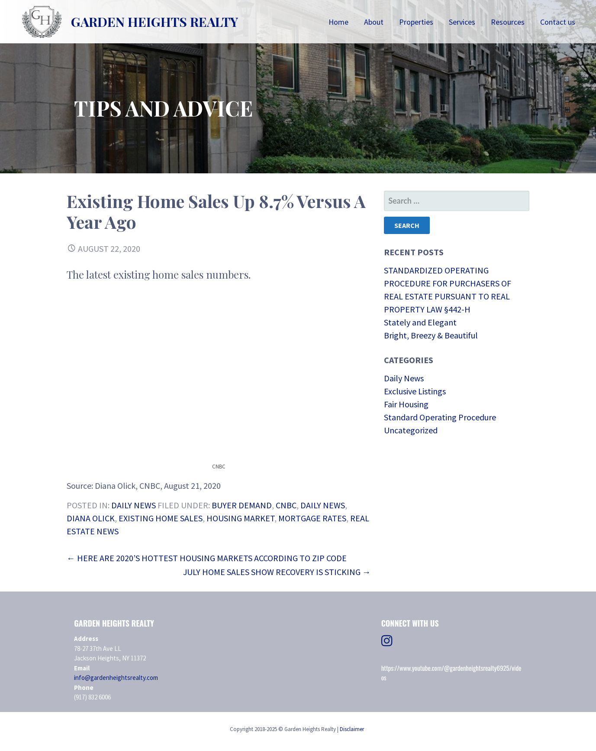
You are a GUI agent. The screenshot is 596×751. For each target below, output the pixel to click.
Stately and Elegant (420, 322)
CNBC (286, 505)
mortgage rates (312, 518)
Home (338, 22)
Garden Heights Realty (154, 21)
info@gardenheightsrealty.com (116, 677)
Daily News (133, 505)
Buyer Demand (242, 505)
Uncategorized (411, 430)
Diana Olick (91, 518)
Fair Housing (406, 404)
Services (462, 22)
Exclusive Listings (415, 391)
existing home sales (161, 518)
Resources (508, 22)
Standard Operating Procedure (440, 417)
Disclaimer (352, 729)
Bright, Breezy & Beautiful (431, 335)
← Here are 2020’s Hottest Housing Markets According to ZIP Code (207, 558)
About (373, 22)
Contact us (557, 22)
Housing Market (240, 518)
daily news (322, 505)
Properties (416, 22)
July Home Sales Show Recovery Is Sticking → (277, 571)
